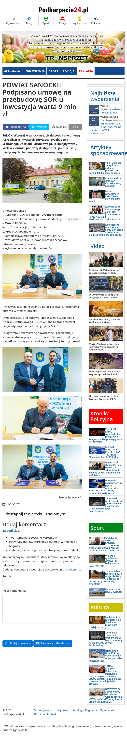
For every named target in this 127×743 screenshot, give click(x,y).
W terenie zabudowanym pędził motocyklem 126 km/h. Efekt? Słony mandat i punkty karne (105, 487)
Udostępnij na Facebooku (17, 127)
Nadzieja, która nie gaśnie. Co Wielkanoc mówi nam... (104, 321)
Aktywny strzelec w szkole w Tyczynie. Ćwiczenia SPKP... (103, 397)
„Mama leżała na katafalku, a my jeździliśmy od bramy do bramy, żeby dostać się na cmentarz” (105, 577)
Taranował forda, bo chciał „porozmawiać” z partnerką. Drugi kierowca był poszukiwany (105, 505)
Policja (62, 21)
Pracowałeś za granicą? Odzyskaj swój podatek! (113, 182)
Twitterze (39, 127)
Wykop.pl (59, 127)
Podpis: (7, 576)
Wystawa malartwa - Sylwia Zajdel (106, 109)
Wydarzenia (79, 21)
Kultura (99, 607)
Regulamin (92, 710)
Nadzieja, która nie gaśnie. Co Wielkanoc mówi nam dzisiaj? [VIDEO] (105, 622)
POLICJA (68, 71)
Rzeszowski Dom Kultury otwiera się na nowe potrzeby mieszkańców (105, 655)
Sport (46, 21)
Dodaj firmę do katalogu (69, 710)
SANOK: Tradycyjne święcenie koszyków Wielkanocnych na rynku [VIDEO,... (104, 347)
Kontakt (51, 714)
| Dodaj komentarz (17, 643)
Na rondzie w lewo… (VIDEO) (113, 590)
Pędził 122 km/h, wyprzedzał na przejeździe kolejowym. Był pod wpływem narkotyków (105, 435)
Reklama (96, 21)
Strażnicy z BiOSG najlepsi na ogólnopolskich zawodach (104, 271)
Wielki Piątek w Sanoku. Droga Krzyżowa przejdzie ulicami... (104, 373)
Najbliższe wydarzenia (104, 96)
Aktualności (13, 71)
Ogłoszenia (12, 21)
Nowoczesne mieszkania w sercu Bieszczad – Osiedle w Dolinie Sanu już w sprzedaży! (106, 229)
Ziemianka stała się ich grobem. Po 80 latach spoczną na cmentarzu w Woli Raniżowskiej (106, 125)
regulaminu (72, 569)
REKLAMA (86, 71)
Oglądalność (107, 710)
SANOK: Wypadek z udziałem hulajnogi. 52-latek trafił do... (104, 296)
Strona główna (43, 710)
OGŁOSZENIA (35, 71)
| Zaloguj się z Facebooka (52, 643)
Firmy (29, 21)
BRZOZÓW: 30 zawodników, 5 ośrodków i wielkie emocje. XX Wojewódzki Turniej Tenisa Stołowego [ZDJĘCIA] (106, 695)
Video (97, 245)
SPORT (53, 71)
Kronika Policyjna (101, 416)
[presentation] (27, 631)
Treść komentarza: (14, 591)
